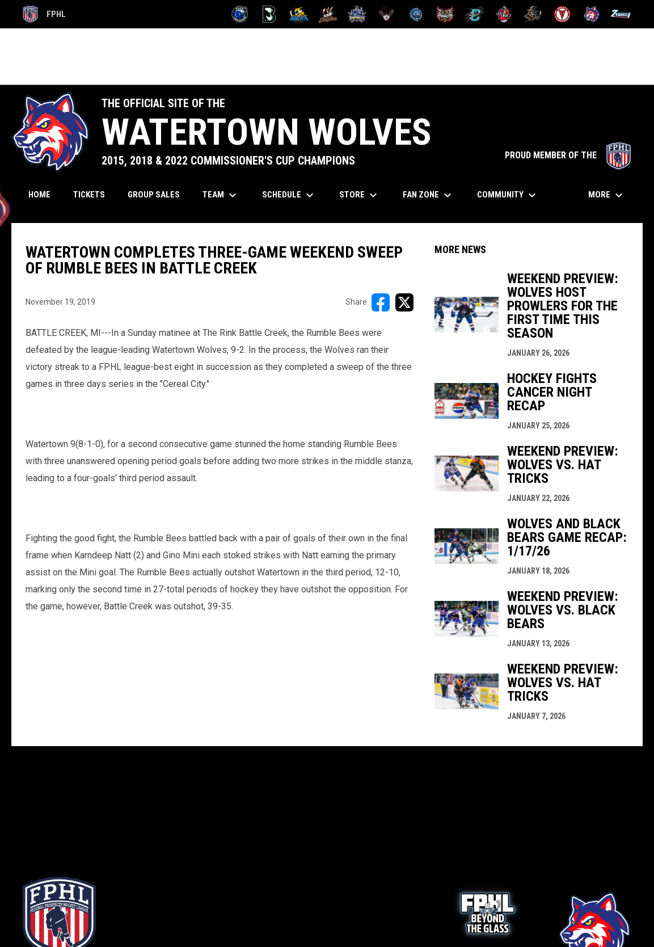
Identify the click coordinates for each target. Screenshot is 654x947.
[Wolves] (591, 14)
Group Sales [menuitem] (154, 195)
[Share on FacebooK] (381, 302)
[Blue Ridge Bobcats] (298, 14)
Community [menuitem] (508, 195)
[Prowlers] (444, 14)
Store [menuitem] (359, 195)
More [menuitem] (607, 195)
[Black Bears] (269, 14)
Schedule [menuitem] (289, 195)
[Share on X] (404, 302)
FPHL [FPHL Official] (44, 14)
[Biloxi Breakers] (240, 14)
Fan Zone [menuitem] (428, 195)
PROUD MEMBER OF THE (568, 155)
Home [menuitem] (39, 195)
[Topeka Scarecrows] (532, 14)
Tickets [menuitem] (93, 194)
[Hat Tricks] (328, 14)
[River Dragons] (474, 14)
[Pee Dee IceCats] (416, 14)
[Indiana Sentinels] (357, 14)
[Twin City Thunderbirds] (562, 14)
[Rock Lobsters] (503, 14)
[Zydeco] (620, 14)
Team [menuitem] (220, 195)
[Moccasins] (386, 14)
